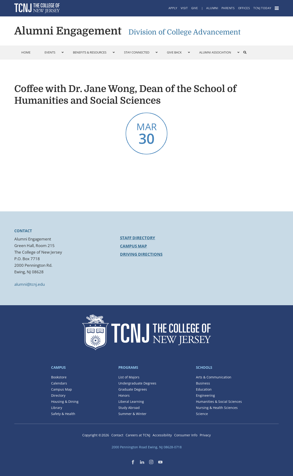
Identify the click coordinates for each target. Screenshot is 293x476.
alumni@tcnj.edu (29, 284)
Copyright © (95, 435)
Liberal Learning (131, 401)
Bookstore (59, 377)
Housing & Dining (65, 401)
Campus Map (133, 246)
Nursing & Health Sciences (217, 407)
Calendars (59, 383)
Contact (117, 435)
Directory (58, 395)
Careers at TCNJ (138, 435)
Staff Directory (137, 237)
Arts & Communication (213, 377)
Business (203, 383)
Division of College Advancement (184, 32)
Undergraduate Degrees (137, 383)
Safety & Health (63, 413)
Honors (124, 395)
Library (56, 407)
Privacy (205, 435)
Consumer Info (185, 435)
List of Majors (128, 377)
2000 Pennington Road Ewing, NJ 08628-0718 (147, 447)
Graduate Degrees (132, 389)
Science (202, 413)
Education (204, 389)
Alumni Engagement (67, 31)
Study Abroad (129, 407)
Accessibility (162, 435)
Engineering (205, 395)
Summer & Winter (132, 413)
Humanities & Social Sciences (219, 401)
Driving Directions (141, 254)
